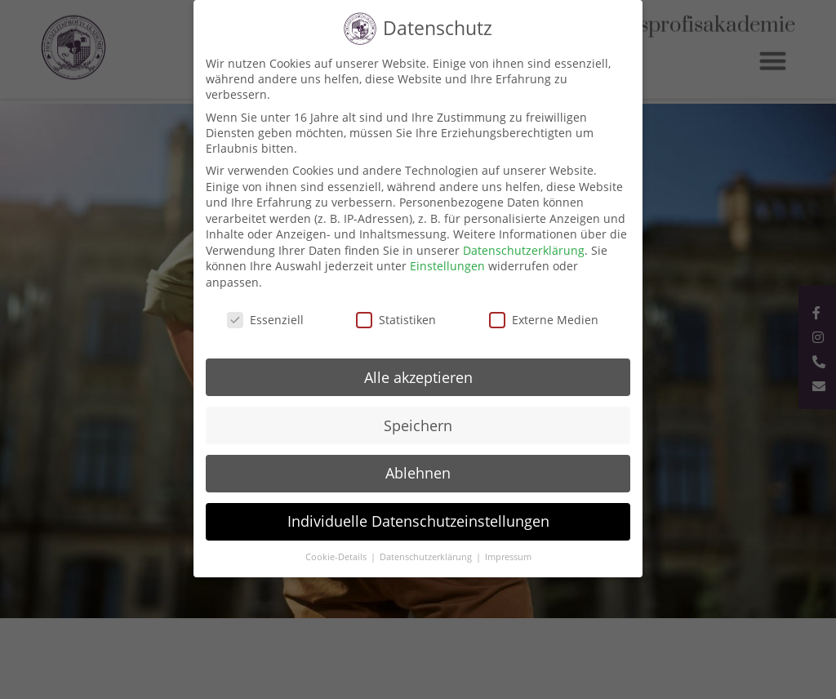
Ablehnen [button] (418, 473)
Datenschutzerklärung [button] (427, 557)
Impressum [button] (508, 557)
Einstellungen (447, 266)
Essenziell (265, 319)
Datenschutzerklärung (524, 250)
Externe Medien (543, 319)
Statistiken (396, 319)
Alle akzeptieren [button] (418, 377)
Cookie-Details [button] (337, 557)
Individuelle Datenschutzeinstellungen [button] (418, 521)
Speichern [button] (418, 425)
